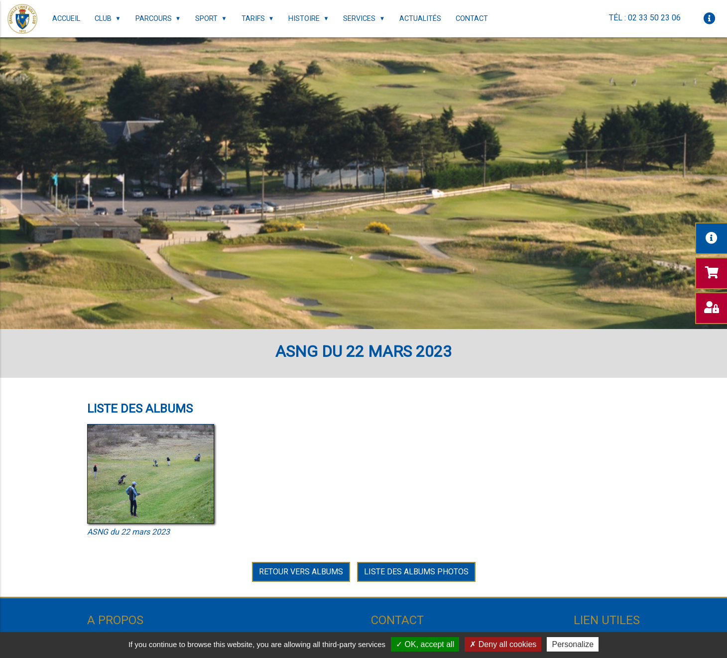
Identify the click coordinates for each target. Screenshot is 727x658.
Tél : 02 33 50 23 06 (645, 17)
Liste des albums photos (416, 571)
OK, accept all (425, 644)
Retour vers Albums (301, 571)
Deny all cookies (503, 644)
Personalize (573, 644)
